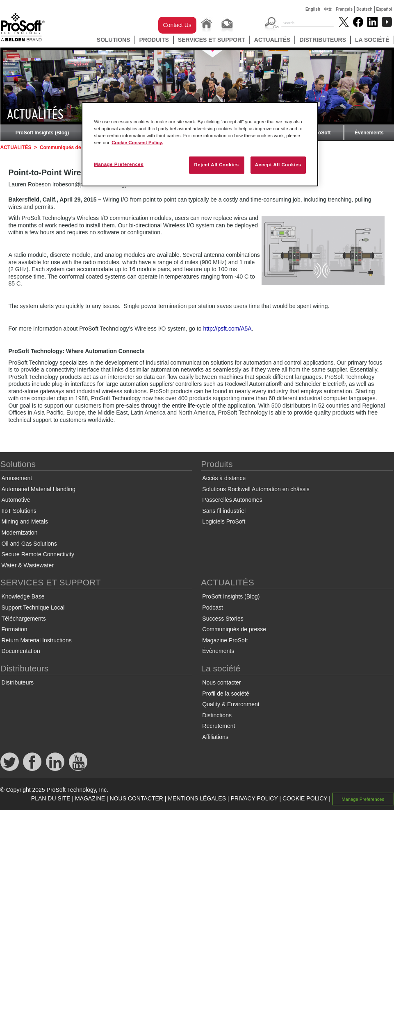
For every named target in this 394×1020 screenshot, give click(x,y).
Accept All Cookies (278, 164)
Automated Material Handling (39, 489)
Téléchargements (24, 618)
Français (344, 9)
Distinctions (217, 715)
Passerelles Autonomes (232, 499)
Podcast (212, 607)
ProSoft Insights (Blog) (42, 133)
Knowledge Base (23, 596)
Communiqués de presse (69, 147)
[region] (200, 144)
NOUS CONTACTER (136, 798)
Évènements (369, 133)
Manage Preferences (363, 798)
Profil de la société (225, 693)
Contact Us (177, 25)
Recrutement (218, 726)
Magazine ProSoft (225, 640)
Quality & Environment (230, 704)
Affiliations (215, 737)
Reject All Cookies (216, 164)
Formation (14, 629)
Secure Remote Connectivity (38, 554)
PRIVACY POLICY (254, 798)
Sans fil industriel (224, 511)
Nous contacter (221, 682)
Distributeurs (322, 39)
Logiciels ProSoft (223, 521)
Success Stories (222, 618)
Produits (154, 39)
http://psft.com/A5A (227, 328)
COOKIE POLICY (304, 798)
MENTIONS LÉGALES (197, 798)
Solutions (113, 39)
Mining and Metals (25, 521)
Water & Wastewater (28, 565)
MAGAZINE (90, 798)
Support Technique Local (33, 607)
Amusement (17, 478)
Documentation (21, 651)
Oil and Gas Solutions (29, 543)
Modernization (20, 532)
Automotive (16, 499)
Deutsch (364, 9)
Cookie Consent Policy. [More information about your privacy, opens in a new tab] (137, 142)
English (312, 9)
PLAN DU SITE (51, 798)
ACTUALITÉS (272, 39)
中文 (328, 9)
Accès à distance (224, 478)
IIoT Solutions (19, 511)
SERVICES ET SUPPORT (211, 39)
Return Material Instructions (37, 640)
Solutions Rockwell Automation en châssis (255, 489)
